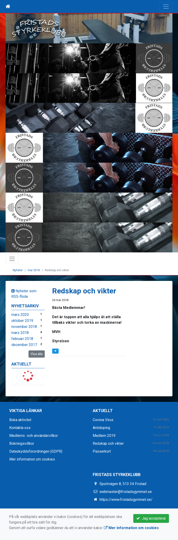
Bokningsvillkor (21, 443)
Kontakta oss (20, 428)
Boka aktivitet (20, 420)
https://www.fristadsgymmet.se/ (126, 499)
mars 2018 (20, 332)
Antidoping (101, 428)
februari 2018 (22, 339)
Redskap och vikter (108, 443)
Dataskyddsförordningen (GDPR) (35, 451)
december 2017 (24, 345)
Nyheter (18, 270)
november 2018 (24, 326)
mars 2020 (20, 314)
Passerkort (102, 451)
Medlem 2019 (104, 435)
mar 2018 (34, 270)
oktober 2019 (22, 320)
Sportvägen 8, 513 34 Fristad (122, 484)
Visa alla (37, 354)
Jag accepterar (151, 518)
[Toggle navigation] (165, 6)
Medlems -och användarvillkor (33, 435)
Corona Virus (103, 420)
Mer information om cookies (32, 459)
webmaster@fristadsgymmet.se (125, 491)
